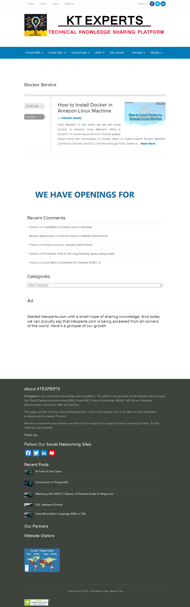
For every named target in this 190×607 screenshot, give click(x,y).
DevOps (137, 52)
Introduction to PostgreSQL (52, 482)
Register (69, 3)
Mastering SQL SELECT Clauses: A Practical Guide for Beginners (74, 494)
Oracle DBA (32, 52)
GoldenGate (79, 52)
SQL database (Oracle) (49, 504)
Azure (142, 64)
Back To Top (116, 591)
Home (30, 3)
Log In (55, 3)
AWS (98, 52)
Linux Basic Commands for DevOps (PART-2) (72, 262)
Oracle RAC (55, 52)
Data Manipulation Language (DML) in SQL (61, 513)
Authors (54, 64)
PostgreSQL (33, 64)
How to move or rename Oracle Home (83, 236)
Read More (148, 144)
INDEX (71, 64)
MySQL (155, 52)
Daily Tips (124, 64)
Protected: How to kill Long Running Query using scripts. (79, 253)
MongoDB (31, 76)
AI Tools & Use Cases (49, 471)
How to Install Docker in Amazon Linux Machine (85, 108)
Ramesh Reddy (72, 118)
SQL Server (117, 52)
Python (158, 64)
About (43, 3)
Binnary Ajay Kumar (41, 236)
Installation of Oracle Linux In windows (68, 227)
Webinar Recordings (97, 64)
